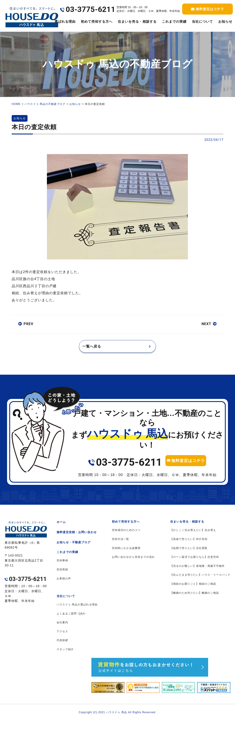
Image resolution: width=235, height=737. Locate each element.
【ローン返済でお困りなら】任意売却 (194, 573)
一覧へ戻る (95, 348)
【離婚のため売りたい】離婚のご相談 (194, 609)
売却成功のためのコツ (126, 546)
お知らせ (75, 104)
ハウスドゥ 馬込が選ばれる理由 (77, 621)
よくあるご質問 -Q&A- (71, 630)
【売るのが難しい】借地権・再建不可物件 (197, 582)
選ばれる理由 (65, 21)
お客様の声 (64, 595)
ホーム (61, 538)
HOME (16, 104)
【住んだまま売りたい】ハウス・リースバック (200, 591)
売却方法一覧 (120, 555)
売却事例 (62, 577)
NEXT (206, 324)
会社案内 (62, 638)
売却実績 (62, 586)
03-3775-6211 (129, 465)
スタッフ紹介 (65, 665)
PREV (28, 324)
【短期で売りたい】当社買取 (188, 564)
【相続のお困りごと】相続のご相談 (193, 600)
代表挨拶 (62, 656)
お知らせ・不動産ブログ (74, 558)
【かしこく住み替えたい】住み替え (193, 546)
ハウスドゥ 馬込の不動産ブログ (44, 104)
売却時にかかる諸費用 (126, 564)
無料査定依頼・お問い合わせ (77, 548)
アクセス (62, 648)
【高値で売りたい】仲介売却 (188, 555)
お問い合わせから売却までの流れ (133, 573)
